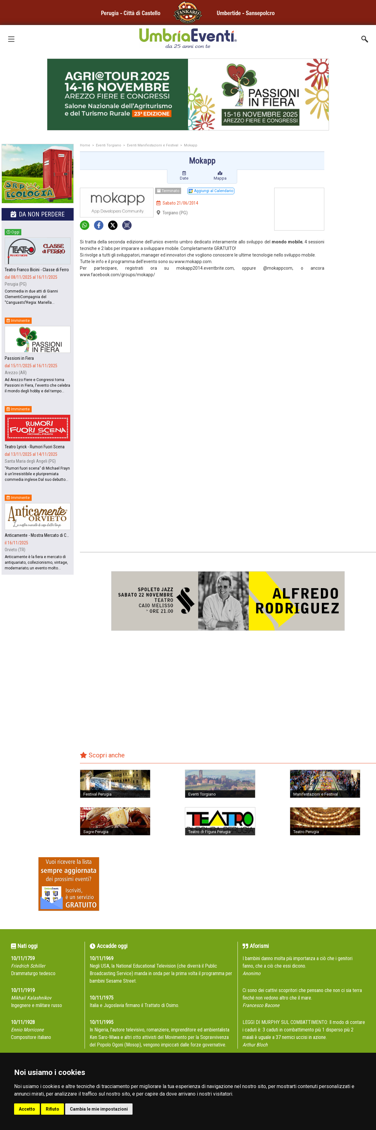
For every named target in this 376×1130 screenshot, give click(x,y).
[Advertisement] (352, 243)
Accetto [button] (27, 1109)
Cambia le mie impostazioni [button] (99, 1109)
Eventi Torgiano (108, 145)
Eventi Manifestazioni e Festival (152, 145)
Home (85, 145)
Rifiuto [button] (52, 1109)
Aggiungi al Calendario (211, 191)
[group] (188, 94)
